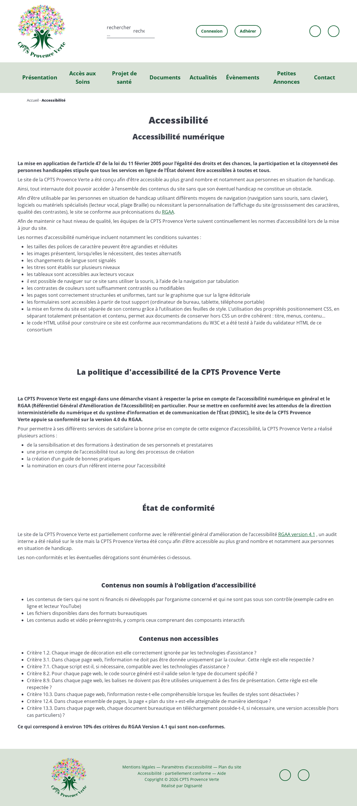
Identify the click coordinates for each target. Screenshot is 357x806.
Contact (324, 77)
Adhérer (248, 31)
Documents (164, 77)
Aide (221, 773)
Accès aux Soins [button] (82, 77)
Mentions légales (138, 767)
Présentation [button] (39, 77)
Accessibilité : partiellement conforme (174, 773)
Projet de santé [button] (124, 77)
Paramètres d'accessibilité (187, 767)
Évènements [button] (242, 77)
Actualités (203, 77)
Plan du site (229, 767)
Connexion (212, 31)
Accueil (33, 100)
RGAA (168, 212)
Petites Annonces (286, 77)
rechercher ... (119, 31)
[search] (131, 31)
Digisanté (193, 785)
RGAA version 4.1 (296, 534)
